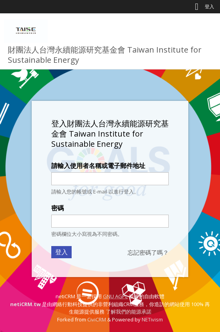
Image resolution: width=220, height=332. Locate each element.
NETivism (152, 319)
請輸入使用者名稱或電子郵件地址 (98, 165)
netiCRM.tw (25, 304)
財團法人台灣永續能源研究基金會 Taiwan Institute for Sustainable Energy (105, 54)
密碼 (57, 208)
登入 (209, 6)
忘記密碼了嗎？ (148, 252)
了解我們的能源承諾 (128, 311)
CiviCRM (96, 319)
